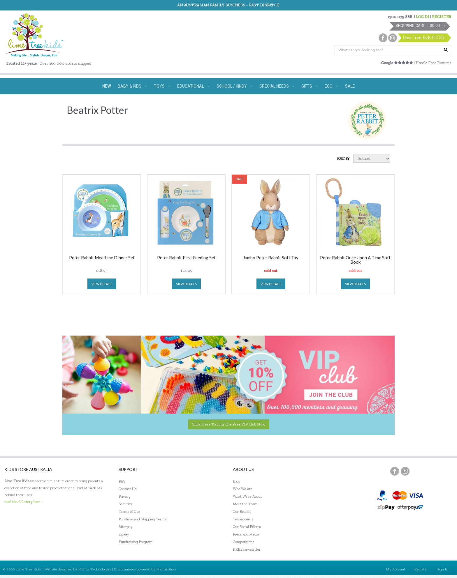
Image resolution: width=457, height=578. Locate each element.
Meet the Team (245, 504)
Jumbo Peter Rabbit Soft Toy (270, 258)
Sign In (442, 569)
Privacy (125, 496)
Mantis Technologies (94, 569)
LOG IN (422, 16)
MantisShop (166, 569)
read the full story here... (23, 501)
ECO (331, 86)
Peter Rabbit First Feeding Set (186, 258)
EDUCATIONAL (193, 86)
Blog (236, 481)
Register (421, 569)
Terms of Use (129, 511)
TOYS (162, 86)
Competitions (243, 542)
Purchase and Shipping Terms (142, 519)
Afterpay (126, 526)
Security (125, 504)
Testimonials (243, 519)
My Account (395, 569)
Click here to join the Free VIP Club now (229, 424)
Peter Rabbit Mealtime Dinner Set (102, 258)
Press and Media (246, 534)
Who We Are (242, 489)
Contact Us (127, 489)
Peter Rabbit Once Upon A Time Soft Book (355, 260)
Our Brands (242, 511)
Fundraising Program (135, 542)
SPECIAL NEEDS (276, 86)
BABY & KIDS (132, 86)
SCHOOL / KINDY (234, 86)
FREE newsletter (247, 549)
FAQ (122, 481)
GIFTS (309, 86)
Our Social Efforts (247, 526)
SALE (350, 86)
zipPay (124, 534)
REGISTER (441, 16)
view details (102, 284)
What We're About (247, 496)
